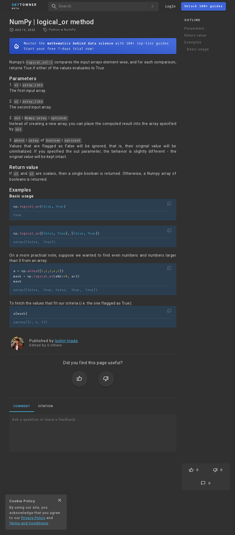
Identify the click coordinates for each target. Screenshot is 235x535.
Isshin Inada (66, 341)
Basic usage (198, 49)
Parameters (194, 28)
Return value (195, 35)
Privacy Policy (33, 518)
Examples (192, 42)
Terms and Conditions (28, 523)
